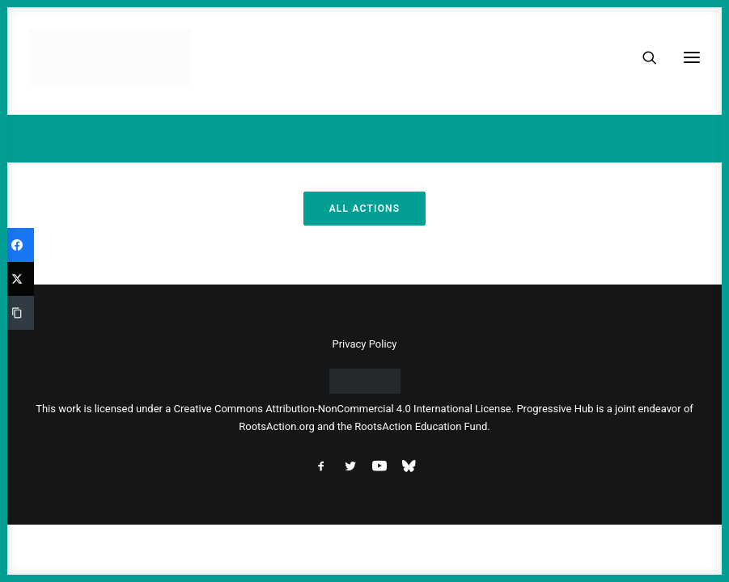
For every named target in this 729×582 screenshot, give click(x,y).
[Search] (642, 57)
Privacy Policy (364, 344)
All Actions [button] (365, 208)
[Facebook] (17, 245)
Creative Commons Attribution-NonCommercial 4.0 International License (342, 409)
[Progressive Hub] (110, 57)
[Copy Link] (17, 313)
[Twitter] (17, 279)
